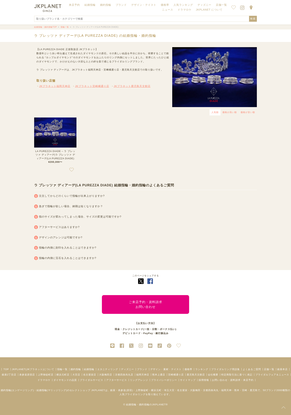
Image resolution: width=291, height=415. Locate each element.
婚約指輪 (76, 369)
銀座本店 (282, 369)
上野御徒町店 (45, 374)
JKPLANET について (209, 9)
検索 (253, 18)
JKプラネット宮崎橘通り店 (92, 86)
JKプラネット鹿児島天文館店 (132, 86)
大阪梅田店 (105, 374)
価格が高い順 (229, 112)
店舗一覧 (221, 4)
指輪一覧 (62, 369)
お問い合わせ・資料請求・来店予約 (233, 380)
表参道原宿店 (27, 374)
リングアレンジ (139, 380)
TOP (6, 369)
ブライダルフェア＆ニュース (272, 374)
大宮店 (76, 374)
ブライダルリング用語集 (225, 369)
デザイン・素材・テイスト (166, 369)
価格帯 (188, 369)
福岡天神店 (142, 374)
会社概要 (213, 374)
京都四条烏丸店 (124, 374)
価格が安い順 (248, 112)
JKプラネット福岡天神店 (54, 86)
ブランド (142, 369)
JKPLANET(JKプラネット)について (33, 369)
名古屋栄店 (89, 374)
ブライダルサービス (91, 380)
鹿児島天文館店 (196, 374)
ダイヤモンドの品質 (65, 380)
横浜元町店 (62, 374)
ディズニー (127, 369)
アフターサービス (116, 380)
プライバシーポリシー (164, 380)
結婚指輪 (89, 369)
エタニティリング (107, 369)
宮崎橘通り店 (176, 374)
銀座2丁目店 (9, 374)
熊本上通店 (158, 374)
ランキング (201, 369)
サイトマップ (188, 380)
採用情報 (204, 380)
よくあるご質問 (252, 369)
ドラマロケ (43, 380)
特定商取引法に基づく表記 (236, 374)
